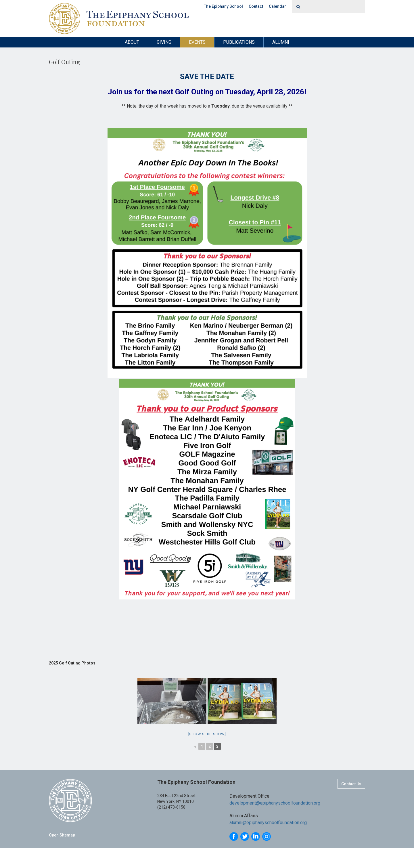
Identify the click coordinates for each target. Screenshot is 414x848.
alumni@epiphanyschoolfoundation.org (268, 823)
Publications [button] (239, 42)
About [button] (132, 42)
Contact (256, 6)
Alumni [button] (280, 42)
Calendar (277, 6)
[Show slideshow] (207, 734)
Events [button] (197, 42)
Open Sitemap (62, 835)
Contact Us (351, 784)
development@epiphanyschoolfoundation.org (274, 803)
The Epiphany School (223, 6)
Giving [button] (164, 42)
